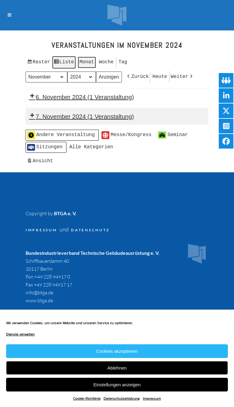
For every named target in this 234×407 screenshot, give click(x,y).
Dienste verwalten (20, 334)
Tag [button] (123, 61)
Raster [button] (38, 63)
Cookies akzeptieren (117, 351)
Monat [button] (87, 61)
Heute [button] (159, 75)
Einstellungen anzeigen (116, 384)
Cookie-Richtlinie (87, 398)
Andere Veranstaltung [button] (61, 133)
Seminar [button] (173, 133)
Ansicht (41, 160)
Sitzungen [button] (44, 145)
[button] (137, 76)
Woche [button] (106, 61)
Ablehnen (116, 367)
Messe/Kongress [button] (126, 133)
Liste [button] (64, 63)
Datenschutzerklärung (122, 398)
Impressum (152, 398)
